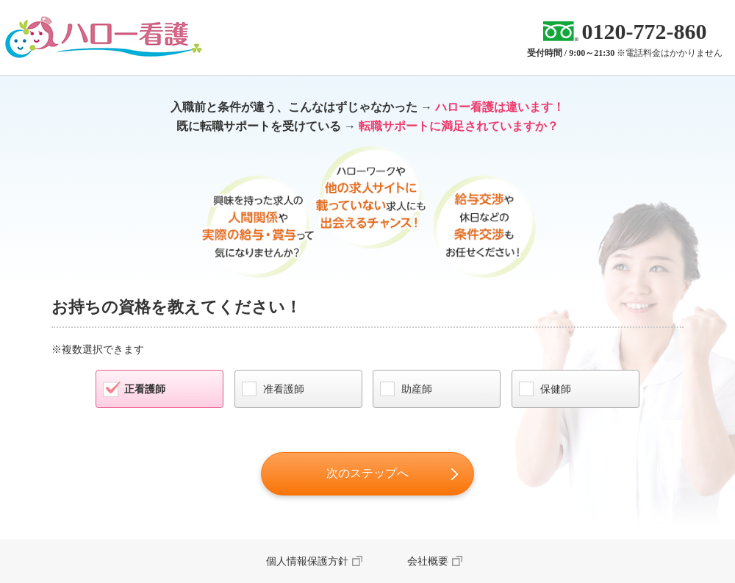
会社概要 (427, 561)
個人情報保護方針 (307, 561)
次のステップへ (367, 473)
